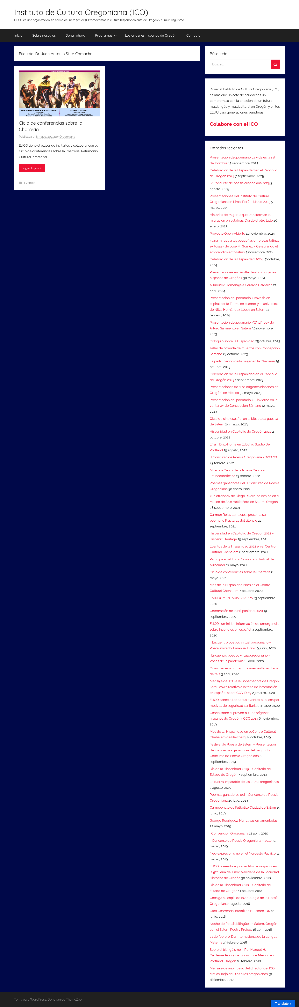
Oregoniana (67, 136)
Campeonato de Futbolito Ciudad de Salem (243, 807)
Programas (106, 35)
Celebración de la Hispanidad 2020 (236, 611)
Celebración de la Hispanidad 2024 (236, 259)
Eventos (29, 183)
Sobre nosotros (44, 35)
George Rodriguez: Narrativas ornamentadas (243, 820)
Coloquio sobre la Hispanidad (232, 341)
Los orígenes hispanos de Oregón (150, 35)
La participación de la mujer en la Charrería (242, 361)
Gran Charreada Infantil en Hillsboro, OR (240, 911)
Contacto (193, 35)
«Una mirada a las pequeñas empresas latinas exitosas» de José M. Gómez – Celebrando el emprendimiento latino (244, 246)
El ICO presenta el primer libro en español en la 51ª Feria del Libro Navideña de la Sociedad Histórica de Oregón (244, 872)
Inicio (18, 35)
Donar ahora (75, 35)
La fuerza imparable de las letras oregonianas (244, 782)
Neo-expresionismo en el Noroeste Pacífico (243, 853)
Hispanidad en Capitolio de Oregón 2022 (240, 431)
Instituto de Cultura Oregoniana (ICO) (81, 12)
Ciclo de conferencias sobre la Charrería (240, 572)
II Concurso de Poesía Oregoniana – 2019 (241, 840)
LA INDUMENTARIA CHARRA (231, 598)
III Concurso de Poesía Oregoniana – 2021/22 (244, 457)
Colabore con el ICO (234, 124)
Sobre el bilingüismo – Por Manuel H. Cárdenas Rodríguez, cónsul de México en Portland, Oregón (242, 955)
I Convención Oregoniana (229, 833)
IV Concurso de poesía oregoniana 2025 (240, 183)
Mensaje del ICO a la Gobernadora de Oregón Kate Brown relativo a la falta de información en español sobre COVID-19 (244, 687)
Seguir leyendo (32, 168)
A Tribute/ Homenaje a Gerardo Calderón (241, 285)
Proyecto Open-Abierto (227, 233)
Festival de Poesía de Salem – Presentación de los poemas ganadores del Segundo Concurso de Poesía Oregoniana (243, 750)
